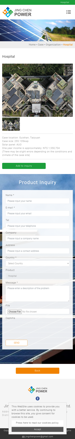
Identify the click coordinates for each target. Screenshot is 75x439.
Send (16, 342)
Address (10, 245)
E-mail (10, 207)
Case (41, 44)
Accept (37, 429)
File (8, 305)
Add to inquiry (24, 165)
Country (11, 257)
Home (32, 44)
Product (10, 270)
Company (11, 232)
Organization (53, 44)
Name (10, 195)
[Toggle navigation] (69, 12)
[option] (37, 90)
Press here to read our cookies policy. (37, 422)
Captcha (10, 318)
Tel (7, 220)
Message (12, 282)
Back (37, 370)
